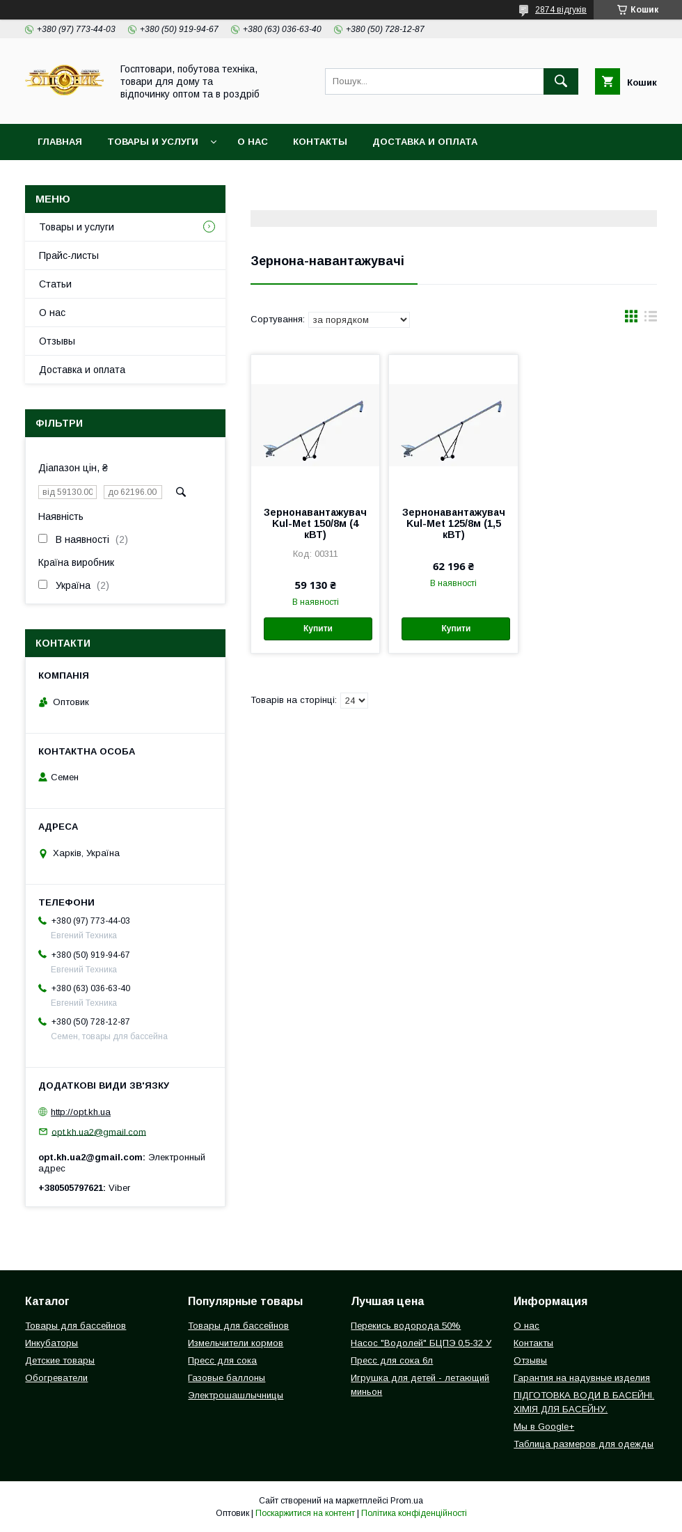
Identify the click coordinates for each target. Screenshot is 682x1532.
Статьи (55, 284)
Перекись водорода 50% (406, 1325)
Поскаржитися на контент (305, 1513)
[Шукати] (561, 81)
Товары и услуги (152, 141)
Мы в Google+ (544, 1426)
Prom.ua (406, 1501)
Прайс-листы (69, 255)
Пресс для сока (222, 1360)
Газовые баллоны (226, 1378)
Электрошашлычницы (235, 1395)
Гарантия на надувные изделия (582, 1378)
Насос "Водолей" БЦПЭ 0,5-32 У (421, 1343)
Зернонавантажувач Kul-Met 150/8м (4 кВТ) (315, 523)
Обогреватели (56, 1378)
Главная (60, 141)
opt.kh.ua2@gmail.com (98, 1131)
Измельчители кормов (235, 1343)
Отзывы (57, 341)
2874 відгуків (561, 10)
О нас (252, 141)
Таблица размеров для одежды (583, 1444)
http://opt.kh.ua (81, 1112)
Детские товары (60, 1360)
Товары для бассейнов (75, 1325)
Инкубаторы (51, 1343)
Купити (318, 628)
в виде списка (650, 319)
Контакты (320, 141)
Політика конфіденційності (414, 1513)
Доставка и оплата (424, 141)
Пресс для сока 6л (392, 1360)
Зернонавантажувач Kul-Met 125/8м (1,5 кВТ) (453, 523)
